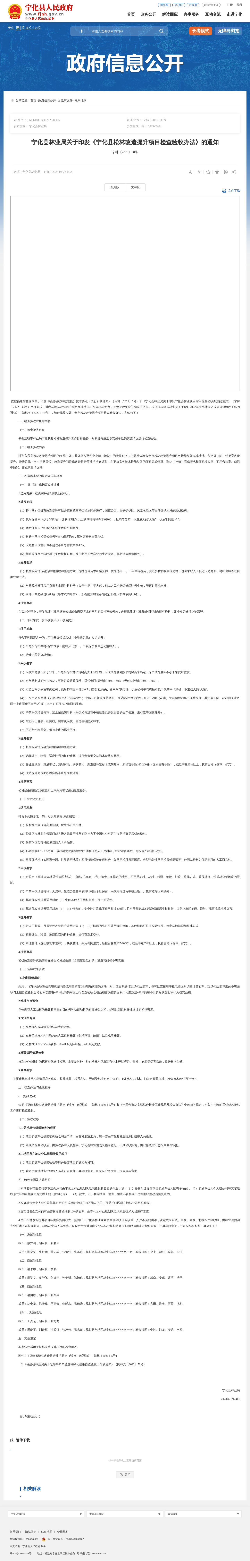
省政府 (179, 5)
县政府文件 (65, 100)
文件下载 (231, 192)
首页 (131, 16)
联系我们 (15, 1531)
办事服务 (191, 16)
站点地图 (46, 1531)
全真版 (114, 187)
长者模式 (200, 30)
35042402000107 (74, 1539)
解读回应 (170, 16)
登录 (239, 4)
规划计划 (80, 100)
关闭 (125, 1475)
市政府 (193, 5)
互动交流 (213, 16)
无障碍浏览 (228, 30)
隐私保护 (30, 1531)
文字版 (135, 187)
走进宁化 (234, 16)
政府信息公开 (47, 100)
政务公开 (148, 16)
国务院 (164, 5)
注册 (230, 4)
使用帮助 (62, 1531)
